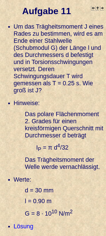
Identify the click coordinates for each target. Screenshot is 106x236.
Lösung (23, 226)
